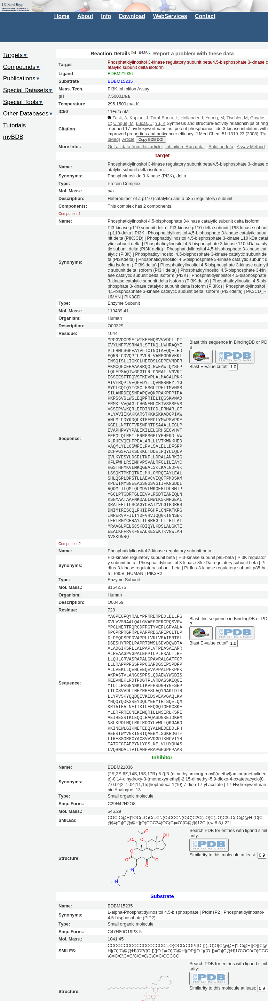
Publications (21, 78)
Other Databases (28, 113)
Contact (205, 16)
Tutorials (14, 125)
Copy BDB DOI (151, 139)
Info (106, 16)
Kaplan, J (138, 117)
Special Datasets (28, 90)
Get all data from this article (134, 146)
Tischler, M (236, 117)
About (85, 16)
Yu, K (160, 123)
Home (62, 16)
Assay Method (251, 146)
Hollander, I (192, 117)
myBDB (13, 136)
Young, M (214, 117)
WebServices (170, 16)
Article (128, 139)
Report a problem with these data (182, 53)
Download (132, 16)
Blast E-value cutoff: (209, 366)
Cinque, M (123, 123)
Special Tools (23, 101)
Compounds (21, 66)
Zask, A (119, 117)
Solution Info (220, 146)
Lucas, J (144, 123)
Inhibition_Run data (184, 146)
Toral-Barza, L (164, 117)
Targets (15, 54)
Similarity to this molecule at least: (222, 854)
